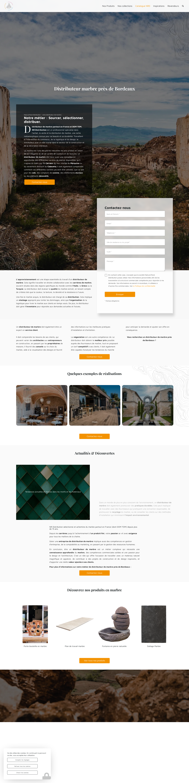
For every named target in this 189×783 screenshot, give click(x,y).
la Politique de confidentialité (144, 286)
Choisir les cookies (22, 772)
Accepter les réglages (22, 760)
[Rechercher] (182, 6)
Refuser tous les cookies (22, 766)
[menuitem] (108, 6)
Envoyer (120, 294)
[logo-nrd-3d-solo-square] (9, 6)
